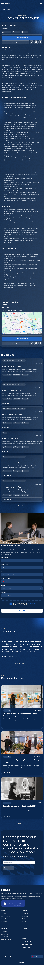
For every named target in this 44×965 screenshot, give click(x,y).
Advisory (24, 921)
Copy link (15, 42)
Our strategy (4, 918)
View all (22, 505)
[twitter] (32, 42)
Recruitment (25, 913)
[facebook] (36, 42)
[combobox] (20, 588)
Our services (4, 921)
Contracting (25, 916)
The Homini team (5, 916)
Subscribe (8, 868)
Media (24, 938)
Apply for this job (22, 38)
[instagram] (2, 956)
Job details (6, 379)
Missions (24, 932)
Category (4, 585)
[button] (3, 581)
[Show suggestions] (41, 588)
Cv (2, 599)
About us (4, 911)
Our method (4, 931)
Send (22, 611)
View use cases (22, 663)
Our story (3, 913)
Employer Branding (27, 923)
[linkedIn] (40, 42)
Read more (7, 726)
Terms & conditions (27, 944)
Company (25, 911)
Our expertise (4, 934)
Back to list (5, 9)
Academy (24, 918)
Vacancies (25, 928)
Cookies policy (26, 941)
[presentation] (22, 603)
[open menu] (41, 3)
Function (3, 592)
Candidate (4, 928)
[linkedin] (10, 956)
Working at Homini (6, 939)
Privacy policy (26, 947)
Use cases (25, 935)
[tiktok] (6, 956)
